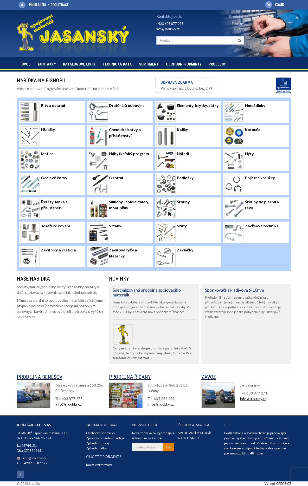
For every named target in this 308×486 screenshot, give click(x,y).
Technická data (117, 64)
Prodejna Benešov (39, 377)
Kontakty (47, 64)
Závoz (208, 377)
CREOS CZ (283, 484)
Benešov (238, 24)
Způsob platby (96, 448)
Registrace (60, 5)
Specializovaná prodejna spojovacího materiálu (147, 292)
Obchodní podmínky (183, 64)
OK (168, 447)
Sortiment (149, 64)
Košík (274, 4)
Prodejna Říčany (130, 377)
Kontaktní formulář (99, 465)
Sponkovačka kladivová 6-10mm (234, 290)
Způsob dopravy (98, 443)
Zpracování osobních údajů (105, 438)
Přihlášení (37, 5)
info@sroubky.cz (168, 29)
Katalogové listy (79, 64)
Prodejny (217, 64)
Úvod (26, 64)
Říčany (239, 29)
